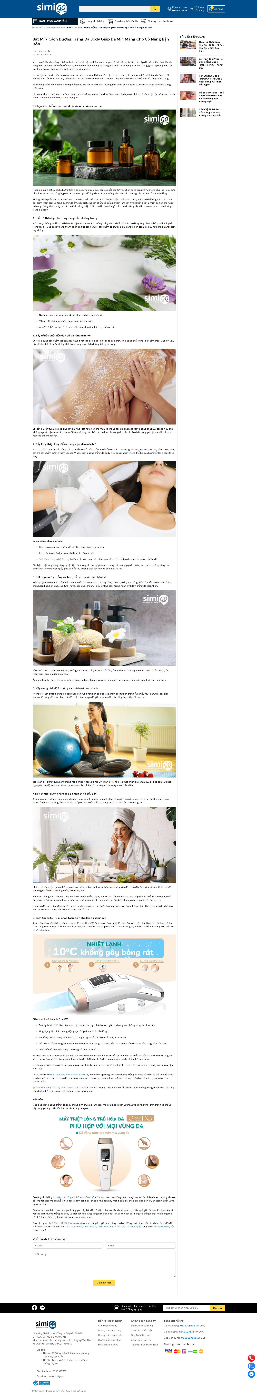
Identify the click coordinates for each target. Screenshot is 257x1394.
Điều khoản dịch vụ (108, 1344)
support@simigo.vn (54, 1376)
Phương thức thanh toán (161, 21)
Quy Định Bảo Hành (141, 1335)
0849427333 (179, 10)
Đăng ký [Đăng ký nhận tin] (217, 1307)
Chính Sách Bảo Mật (141, 1330)
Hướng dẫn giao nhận (109, 1339)
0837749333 (187, 1325)
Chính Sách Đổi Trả (141, 1339)
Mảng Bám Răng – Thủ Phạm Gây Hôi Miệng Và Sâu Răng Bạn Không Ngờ (211, 97)
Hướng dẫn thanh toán (110, 1335)
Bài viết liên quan (192, 36)
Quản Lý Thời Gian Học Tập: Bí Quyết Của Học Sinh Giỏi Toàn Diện (211, 46)
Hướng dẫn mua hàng (109, 1330)
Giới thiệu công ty (107, 1325)
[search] (155, 9)
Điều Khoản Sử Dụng (142, 1325)
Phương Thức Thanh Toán (144, 1344)
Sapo (83, 1390)
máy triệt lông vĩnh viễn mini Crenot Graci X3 (119, 906)
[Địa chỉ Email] (194, 1308)
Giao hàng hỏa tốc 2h (126, 21)
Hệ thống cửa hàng (200, 9)
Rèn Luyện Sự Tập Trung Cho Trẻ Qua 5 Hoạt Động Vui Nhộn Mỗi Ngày (210, 80)
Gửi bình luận (104, 1282)
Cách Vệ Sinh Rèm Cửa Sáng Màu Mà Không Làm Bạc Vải (210, 112)
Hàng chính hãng (96, 21)
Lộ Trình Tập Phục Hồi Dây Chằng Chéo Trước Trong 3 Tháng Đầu (211, 63)
